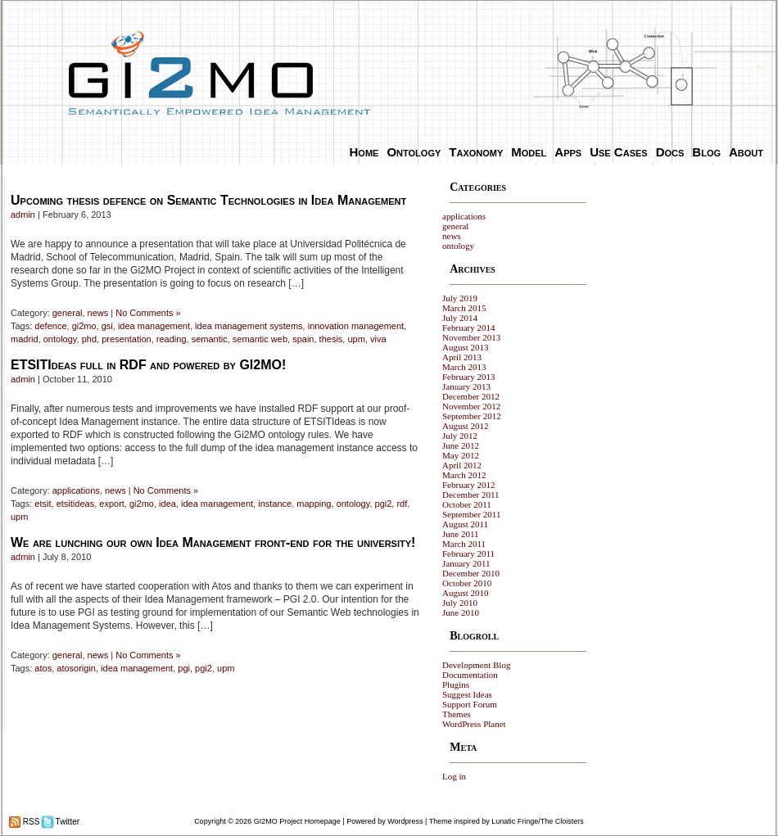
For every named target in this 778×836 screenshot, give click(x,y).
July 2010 (459, 603)
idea (167, 503)
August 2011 (465, 524)
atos (43, 668)
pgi (184, 668)
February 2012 (468, 485)
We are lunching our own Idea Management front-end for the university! (213, 542)
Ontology (414, 152)
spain (303, 339)
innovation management (356, 326)
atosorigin (76, 668)
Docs (670, 152)
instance (275, 503)
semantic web (260, 339)
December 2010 (471, 573)
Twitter (66, 821)
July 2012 (459, 436)
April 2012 (462, 465)
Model (528, 152)
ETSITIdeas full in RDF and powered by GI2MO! (148, 365)
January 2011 (466, 563)
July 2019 (459, 298)
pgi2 (383, 503)
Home (364, 152)
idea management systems (248, 326)
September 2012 (471, 416)
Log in (454, 776)
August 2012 (465, 426)
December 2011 (471, 494)
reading (171, 339)
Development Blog (476, 665)
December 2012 (471, 396)
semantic (210, 339)
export (111, 503)
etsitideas (75, 503)
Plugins (455, 684)
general (67, 313)
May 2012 (460, 455)
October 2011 (466, 504)
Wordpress (405, 821)
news (98, 313)
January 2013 (466, 386)
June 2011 (460, 534)
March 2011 (464, 544)
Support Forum (469, 704)
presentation (127, 339)
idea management (154, 326)
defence (50, 326)
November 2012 (471, 406)
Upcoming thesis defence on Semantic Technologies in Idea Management (208, 200)
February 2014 (468, 327)
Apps (567, 152)
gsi (107, 326)
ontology (60, 339)
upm (355, 339)
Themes (456, 714)
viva (378, 339)
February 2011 (468, 553)
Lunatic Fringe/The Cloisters (537, 821)
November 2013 (471, 337)
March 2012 (464, 475)
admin (23, 214)
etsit (42, 503)
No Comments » (147, 313)
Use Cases (618, 152)
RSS (29, 821)
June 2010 (460, 612)
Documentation (470, 675)
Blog (706, 152)
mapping (313, 503)
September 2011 (471, 514)
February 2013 (468, 377)
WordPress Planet (474, 724)
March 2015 (464, 308)
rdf (401, 503)
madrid (24, 339)
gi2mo (84, 326)
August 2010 (465, 593)
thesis (331, 339)
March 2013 (464, 367)
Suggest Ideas (467, 694)
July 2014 (459, 318)
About (746, 152)
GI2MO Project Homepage (297, 821)
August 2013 (465, 347)
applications (76, 490)
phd (89, 339)
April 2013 (462, 357)
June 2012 (460, 445)
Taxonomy (476, 152)
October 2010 (466, 583)
